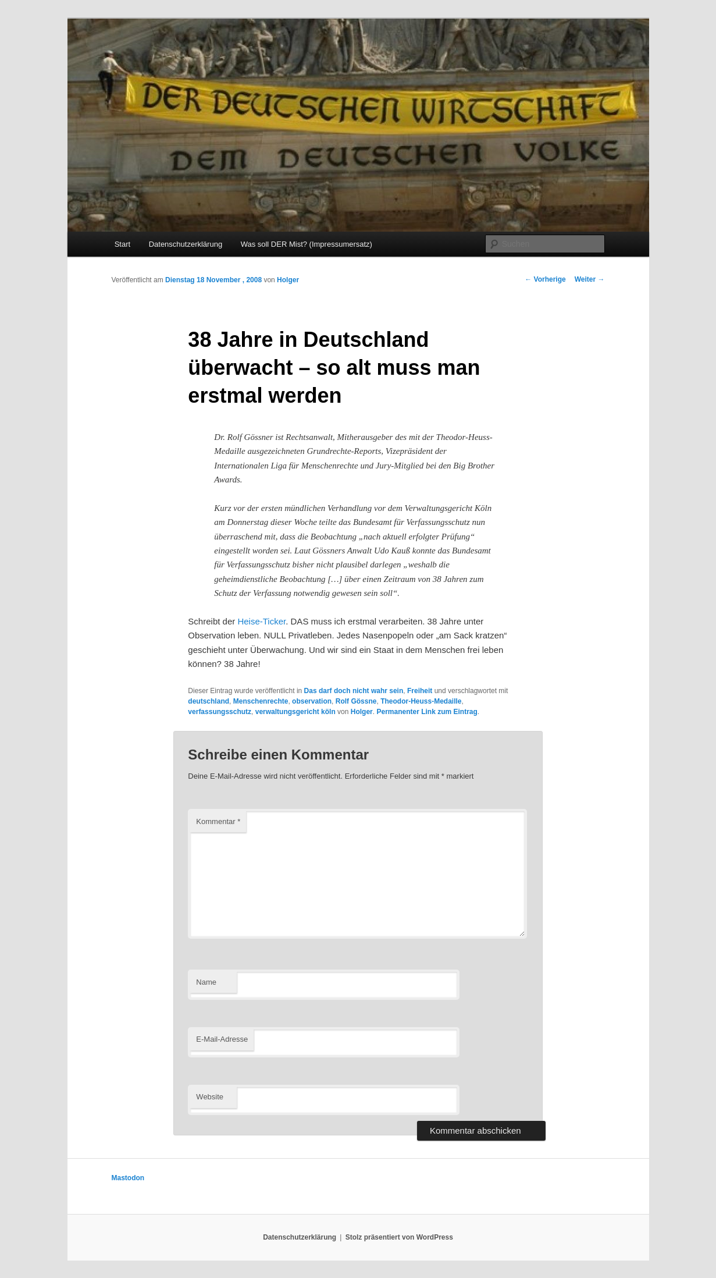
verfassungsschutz (219, 712)
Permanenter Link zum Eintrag (426, 712)
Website (209, 1096)
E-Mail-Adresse (222, 1039)
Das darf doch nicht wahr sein (354, 691)
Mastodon (128, 1178)
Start (122, 244)
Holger (288, 280)
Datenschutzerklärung (185, 244)
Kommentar (218, 821)
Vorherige (545, 279)
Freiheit (419, 691)
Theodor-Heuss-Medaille (420, 701)
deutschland (208, 701)
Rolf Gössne (356, 701)
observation (312, 701)
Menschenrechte (260, 701)
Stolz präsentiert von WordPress (399, 1237)
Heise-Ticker (261, 621)
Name (206, 982)
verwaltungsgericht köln (295, 712)
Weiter (590, 279)
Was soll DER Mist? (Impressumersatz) (306, 244)
